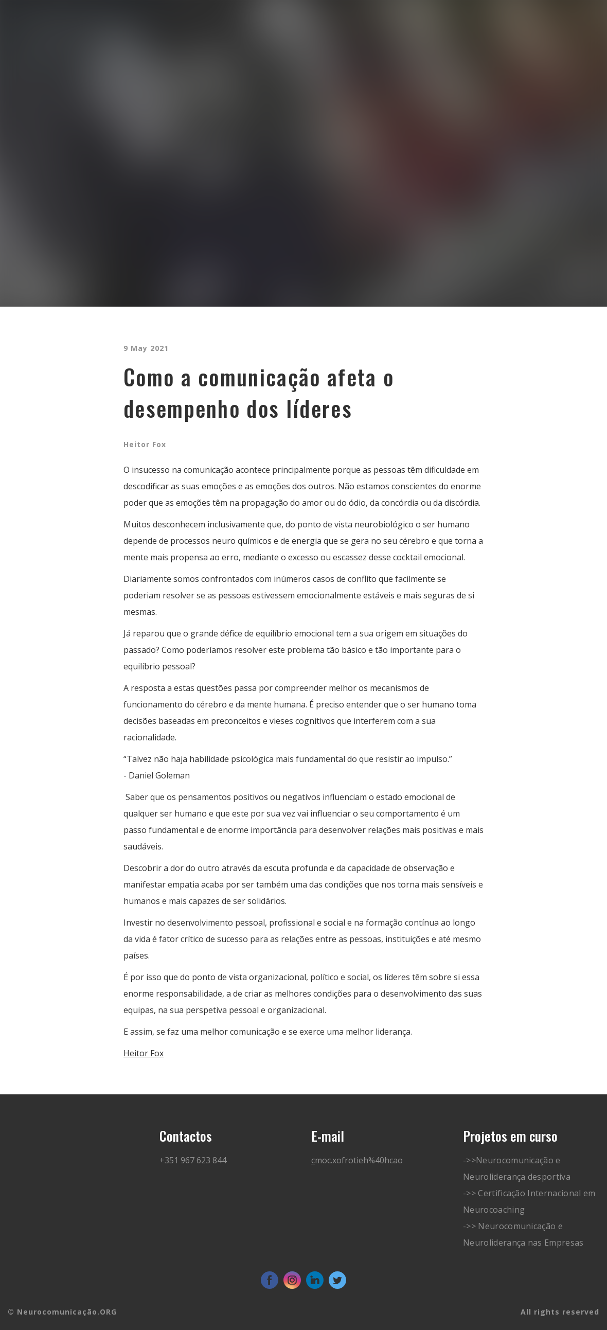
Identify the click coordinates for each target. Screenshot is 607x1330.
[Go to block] (56, 66)
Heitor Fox (143, 1053)
